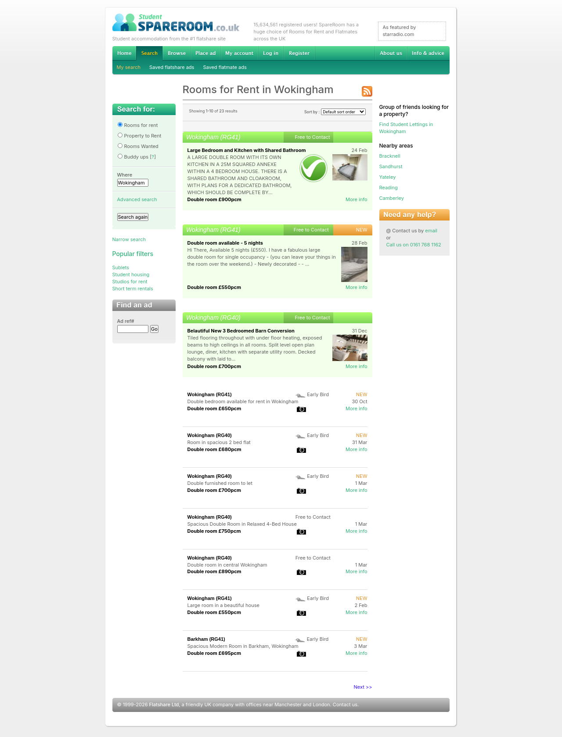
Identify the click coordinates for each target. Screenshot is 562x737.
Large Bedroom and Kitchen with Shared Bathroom (246, 150)
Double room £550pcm (214, 287)
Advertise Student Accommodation (205, 53)
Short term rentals (132, 288)
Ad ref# (125, 321)
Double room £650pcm (214, 408)
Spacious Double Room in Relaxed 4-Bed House (242, 524)
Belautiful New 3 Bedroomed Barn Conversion (241, 331)
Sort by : (335, 111)
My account (239, 53)
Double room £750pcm (214, 531)
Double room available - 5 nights (225, 243)
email (431, 231)
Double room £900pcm (214, 199)
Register (299, 53)
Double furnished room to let (219, 483)
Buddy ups (133, 157)
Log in (270, 53)
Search (149, 53)
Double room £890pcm (214, 571)
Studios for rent (130, 281)
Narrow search (129, 239)
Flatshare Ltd (164, 704)
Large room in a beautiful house (223, 605)
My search (129, 67)
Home (124, 53)
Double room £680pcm (214, 449)
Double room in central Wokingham (227, 565)
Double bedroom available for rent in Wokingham (243, 401)
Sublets (121, 267)
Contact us (345, 704)
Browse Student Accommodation (176, 53)
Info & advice (428, 53)
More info (356, 199)
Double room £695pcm (214, 653)
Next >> (363, 687)
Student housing (131, 274)
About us (391, 53)
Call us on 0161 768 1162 (413, 245)
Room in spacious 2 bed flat (219, 442)
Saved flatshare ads (171, 67)
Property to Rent (139, 136)
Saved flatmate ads (224, 67)
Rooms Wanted (138, 146)
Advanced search (137, 199)
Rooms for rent (137, 125)
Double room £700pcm (214, 366)
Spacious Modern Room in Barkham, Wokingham (243, 646)
